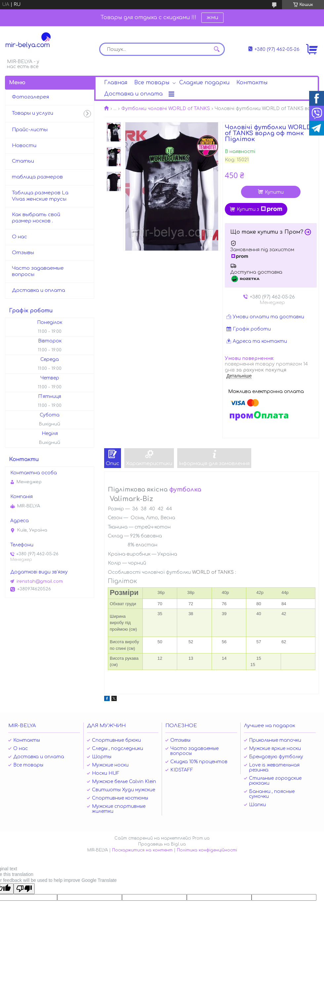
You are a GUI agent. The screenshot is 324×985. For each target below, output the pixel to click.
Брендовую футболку (276, 756)
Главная (115, 83)
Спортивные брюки (116, 740)
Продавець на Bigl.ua (162, 844)
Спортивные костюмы (120, 798)
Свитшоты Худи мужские (123, 789)
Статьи (23, 161)
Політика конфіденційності (207, 850)
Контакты (251, 83)
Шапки (257, 804)
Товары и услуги (32, 113)
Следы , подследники (117, 748)
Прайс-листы (30, 130)
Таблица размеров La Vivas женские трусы (40, 196)
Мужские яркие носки (275, 748)
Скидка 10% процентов (198, 761)
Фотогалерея (30, 97)
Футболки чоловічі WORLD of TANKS (165, 108)
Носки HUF (105, 773)
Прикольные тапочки (275, 740)
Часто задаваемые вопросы (38, 271)
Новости (24, 145)
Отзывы (23, 253)
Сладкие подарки (204, 83)
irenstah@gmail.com (40, 581)
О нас (19, 237)
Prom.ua (201, 838)
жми (212, 17)
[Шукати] (216, 49)
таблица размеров (37, 177)
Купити (274, 192)
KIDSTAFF (181, 770)
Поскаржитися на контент (142, 850)
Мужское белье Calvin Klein (124, 781)
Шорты (101, 756)
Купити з (259, 209)
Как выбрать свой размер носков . (36, 218)
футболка (185, 489)
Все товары (151, 83)
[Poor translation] (24, 888)
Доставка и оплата (133, 94)
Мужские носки (110, 765)
